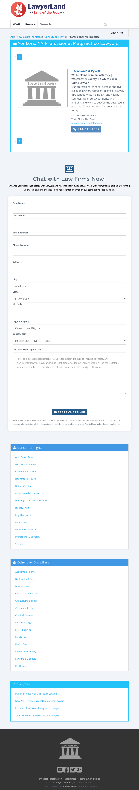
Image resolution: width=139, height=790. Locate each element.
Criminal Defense (24, 615)
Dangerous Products (25, 478)
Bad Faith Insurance (25, 464)
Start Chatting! (69, 412)
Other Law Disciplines (33, 562)
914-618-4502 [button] (86, 129)
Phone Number (21, 245)
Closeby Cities (23, 684)
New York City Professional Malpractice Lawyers (39, 700)
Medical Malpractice (25, 529)
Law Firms (118, 32)
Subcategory (19, 333)
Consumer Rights (55, 37)
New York (22, 37)
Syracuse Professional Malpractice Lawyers (37, 715)
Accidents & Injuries (25, 571)
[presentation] (69, 401)
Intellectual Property (25, 651)
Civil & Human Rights (26, 600)
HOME (16, 24)
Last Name (19, 215)
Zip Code (17, 304)
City (15, 279)
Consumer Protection (26, 471)
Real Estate (21, 665)
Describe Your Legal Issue (27, 349)
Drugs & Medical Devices (28, 493)
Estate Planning (23, 629)
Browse (30, 24)
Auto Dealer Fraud (24, 457)
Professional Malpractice (28, 536)
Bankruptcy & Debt (25, 578)
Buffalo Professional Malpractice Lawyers (36, 693)
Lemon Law (21, 522)
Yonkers (36, 37)
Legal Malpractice (24, 515)
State (16, 291)
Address (17, 262)
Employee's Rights (24, 622)
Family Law (21, 636)
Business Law (22, 586)
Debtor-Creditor (23, 486)
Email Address (20, 232)
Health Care (21, 644)
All (12, 37)
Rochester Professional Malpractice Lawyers (37, 708)
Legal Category (21, 321)
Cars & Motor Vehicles (26, 593)
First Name (19, 202)
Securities (20, 544)
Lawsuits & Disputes (25, 658)
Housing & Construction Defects (31, 500)
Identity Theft (22, 507)
